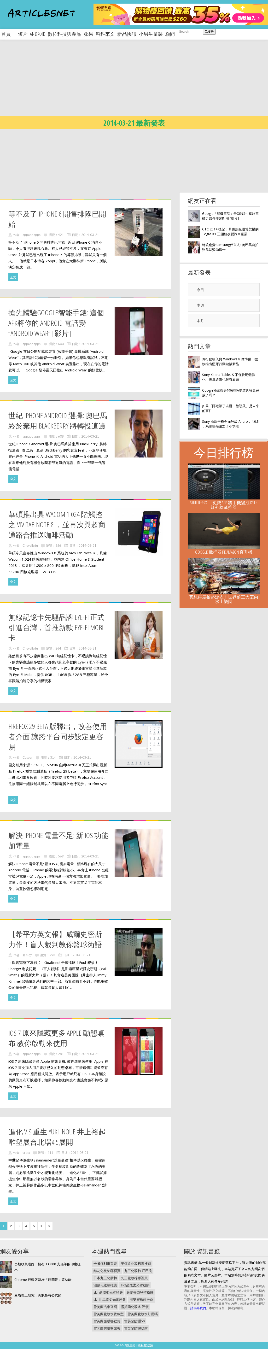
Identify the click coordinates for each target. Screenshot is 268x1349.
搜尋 (209, 31)
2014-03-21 (90, 235)
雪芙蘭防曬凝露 (136, 1328)
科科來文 (105, 34)
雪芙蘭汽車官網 (105, 1306)
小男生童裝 (151, 34)
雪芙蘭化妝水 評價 (135, 1306)
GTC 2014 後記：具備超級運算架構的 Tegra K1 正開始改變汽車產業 (230, 231)
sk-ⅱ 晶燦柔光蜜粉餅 (109, 1299)
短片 (23, 34)
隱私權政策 (145, 1345)
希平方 (27, 955)
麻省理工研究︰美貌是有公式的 (37, 1295)
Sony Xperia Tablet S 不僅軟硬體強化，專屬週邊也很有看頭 (228, 377)
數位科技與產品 (64, 34)
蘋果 (88, 34)
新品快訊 (126, 34)
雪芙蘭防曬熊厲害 (106, 1328)
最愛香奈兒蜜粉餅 (140, 1292)
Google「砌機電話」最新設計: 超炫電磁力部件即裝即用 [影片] (230, 216)
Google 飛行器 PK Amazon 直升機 (223, 552)
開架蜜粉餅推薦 (141, 1299)
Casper (28, 757)
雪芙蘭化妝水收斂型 (108, 1314)
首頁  (8, 34)
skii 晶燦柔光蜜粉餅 (108, 1292)
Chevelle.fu (30, 545)
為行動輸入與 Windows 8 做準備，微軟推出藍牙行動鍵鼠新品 (230, 361)
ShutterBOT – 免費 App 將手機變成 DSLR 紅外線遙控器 (223, 505)
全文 (13, 277)
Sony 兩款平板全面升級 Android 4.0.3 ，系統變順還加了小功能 (230, 423)
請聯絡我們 (198, 1308)
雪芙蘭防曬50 (134, 1321)
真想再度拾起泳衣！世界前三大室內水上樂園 (223, 599)
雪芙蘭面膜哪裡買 (106, 1321)
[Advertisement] (123, 81)
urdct (26, 1153)
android (37, 34)
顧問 (170, 34)
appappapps (32, 235)
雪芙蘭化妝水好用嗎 (143, 1314)
